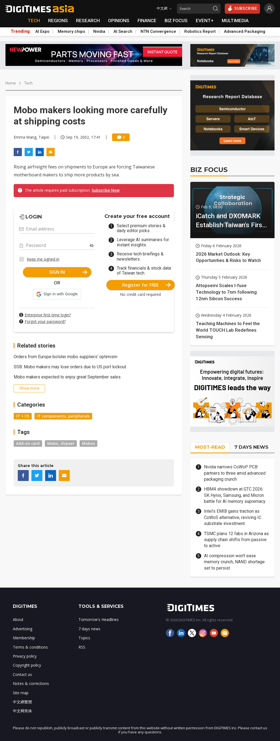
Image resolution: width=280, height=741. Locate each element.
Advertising (22, 628)
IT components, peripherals (63, 416)
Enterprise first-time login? (48, 314)
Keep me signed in (43, 259)
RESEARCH (88, 20)
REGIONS (58, 20)
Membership (24, 637)
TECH (34, 20)
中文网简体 (22, 710)
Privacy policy (25, 656)
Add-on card (28, 443)
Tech (28, 83)
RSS (81, 647)
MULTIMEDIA (235, 20)
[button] (57, 294)
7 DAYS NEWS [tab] (251, 447)
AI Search (122, 31)
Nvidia (99, 31)
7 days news (89, 628)
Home (10, 83)
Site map (20, 692)
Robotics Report (200, 31)
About (18, 619)
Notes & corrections (31, 683)
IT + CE (22, 416)
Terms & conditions (30, 647)
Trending (20, 31)
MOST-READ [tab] (210, 447)
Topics (84, 637)
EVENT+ (205, 20)
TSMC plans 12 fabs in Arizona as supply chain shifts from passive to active (236, 540)
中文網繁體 (22, 701)
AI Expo (42, 31)
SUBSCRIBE (242, 8)
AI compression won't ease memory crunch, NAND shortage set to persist (234, 562)
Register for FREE (146, 285)
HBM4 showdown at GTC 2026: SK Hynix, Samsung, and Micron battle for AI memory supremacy (235, 495)
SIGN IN (68, 272)
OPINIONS (118, 20)
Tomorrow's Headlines (98, 619)
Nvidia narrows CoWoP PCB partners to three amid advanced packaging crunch (235, 473)
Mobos (88, 443)
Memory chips (71, 31)
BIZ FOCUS (176, 20)
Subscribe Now (105, 190)
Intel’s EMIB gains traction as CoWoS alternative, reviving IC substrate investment (232, 517)
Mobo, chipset (60, 443)
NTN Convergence (158, 31)
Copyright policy (27, 665)
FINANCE (147, 20)
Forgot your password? (45, 321)
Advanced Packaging (244, 31)
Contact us (22, 674)
